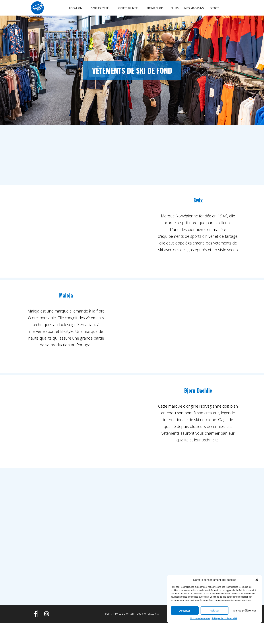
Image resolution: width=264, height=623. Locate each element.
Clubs (174, 8)
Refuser (214, 618)
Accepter (184, 618)
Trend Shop (154, 8)
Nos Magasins (194, 8)
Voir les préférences (244, 618)
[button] (257, 587)
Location (75, 8)
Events (214, 8)
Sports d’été (100, 8)
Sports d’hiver (127, 8)
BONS (71, 22)
